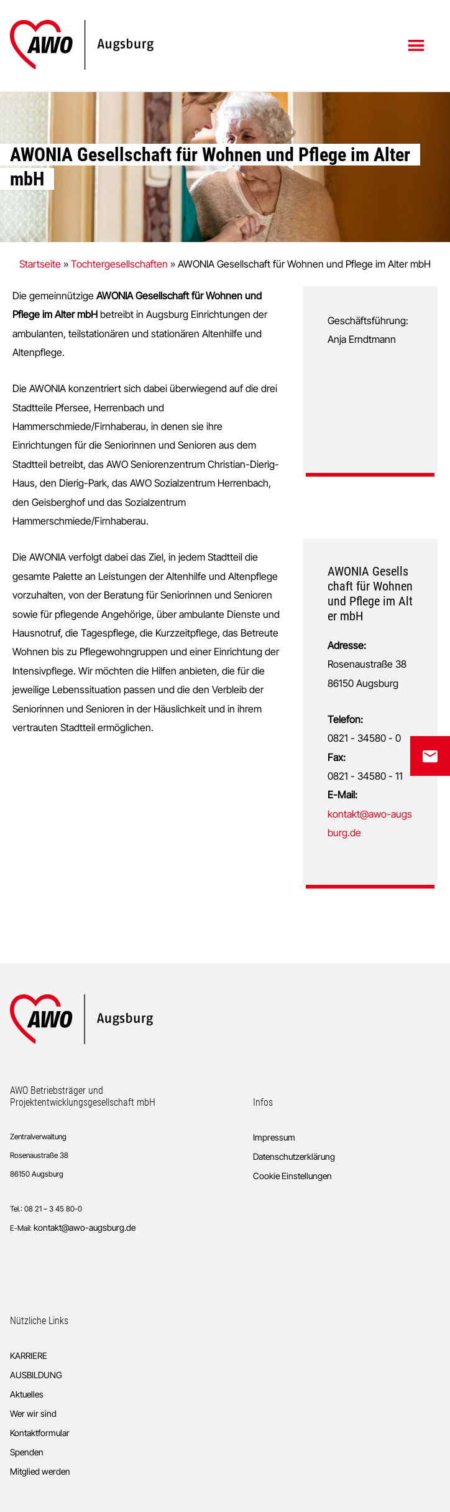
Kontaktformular (40, 1432)
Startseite (40, 264)
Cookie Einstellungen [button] (292, 1175)
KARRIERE (28, 1355)
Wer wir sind (33, 1413)
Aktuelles (27, 1394)
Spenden (27, 1452)
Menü (417, 45)
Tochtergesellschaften (119, 264)
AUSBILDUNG (36, 1375)
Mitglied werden (40, 1471)
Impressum (274, 1137)
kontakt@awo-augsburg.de (84, 1227)
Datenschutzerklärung (294, 1156)
